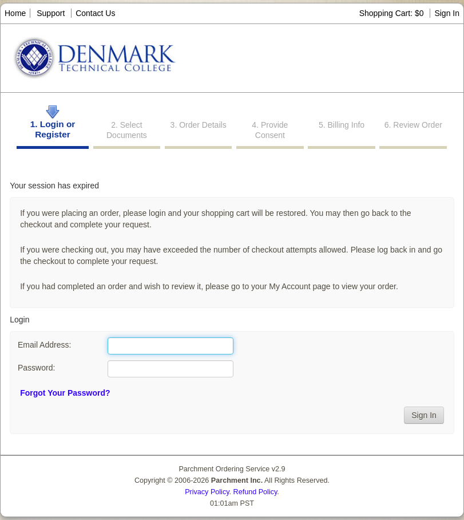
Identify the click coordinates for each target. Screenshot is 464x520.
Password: (36, 367)
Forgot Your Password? (65, 392)
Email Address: (44, 344)
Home (15, 13)
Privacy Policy (207, 492)
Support (51, 13)
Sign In (446, 13)
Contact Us (95, 13)
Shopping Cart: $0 (392, 13)
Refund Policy (255, 492)
